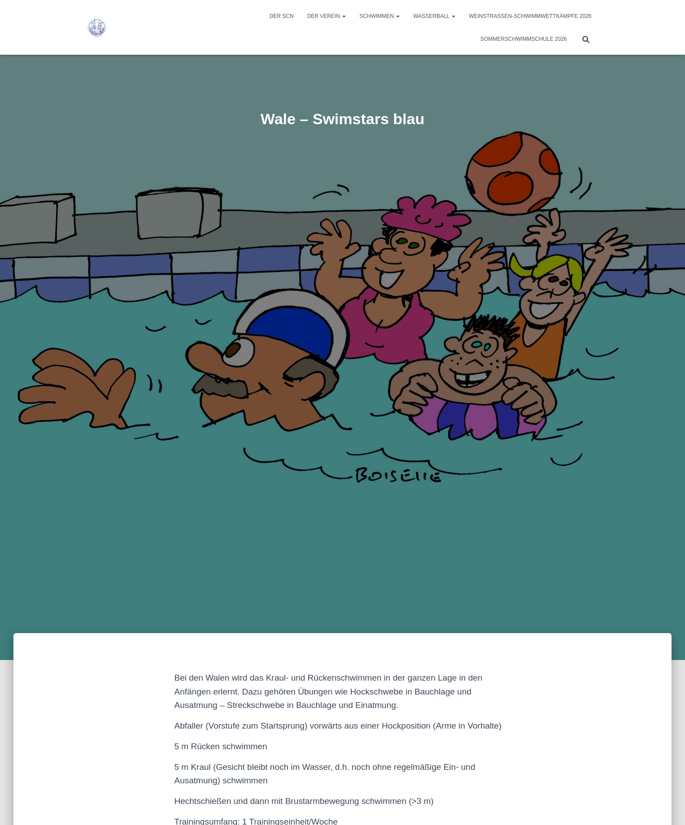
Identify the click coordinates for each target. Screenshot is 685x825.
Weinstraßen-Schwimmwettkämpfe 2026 (530, 16)
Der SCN (282, 16)
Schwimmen (379, 16)
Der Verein (326, 16)
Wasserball (434, 16)
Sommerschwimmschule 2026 (523, 39)
